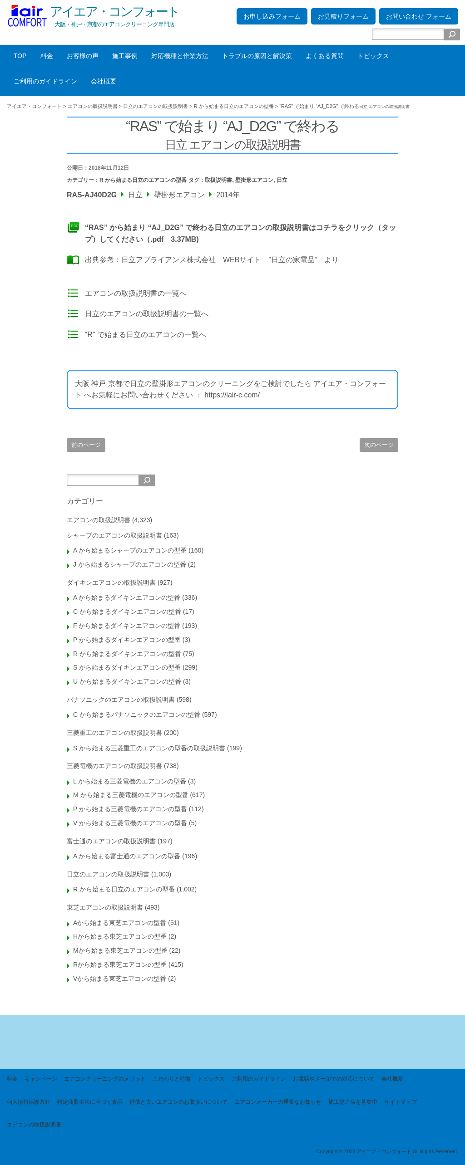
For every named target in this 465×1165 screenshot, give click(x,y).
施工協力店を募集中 (352, 1102)
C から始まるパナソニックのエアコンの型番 (136, 714)
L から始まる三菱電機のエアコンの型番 (129, 781)
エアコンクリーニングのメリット (105, 1079)
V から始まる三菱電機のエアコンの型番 (130, 823)
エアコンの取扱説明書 (98, 520)
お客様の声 (83, 55)
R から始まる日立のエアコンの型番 (143, 180)
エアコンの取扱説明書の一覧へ (136, 293)
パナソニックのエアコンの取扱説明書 (121, 699)
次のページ (379, 444)
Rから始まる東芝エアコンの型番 (120, 964)
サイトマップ (400, 1102)
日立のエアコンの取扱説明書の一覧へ (146, 314)
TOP (20, 55)
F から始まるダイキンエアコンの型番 (126, 625)
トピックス (373, 55)
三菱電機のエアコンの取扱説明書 (114, 765)
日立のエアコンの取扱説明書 (108, 874)
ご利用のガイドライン (45, 81)
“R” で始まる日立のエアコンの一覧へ (145, 334)
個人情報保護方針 (28, 1102)
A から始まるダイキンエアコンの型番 (126, 597)
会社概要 (103, 81)
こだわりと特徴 (172, 1079)
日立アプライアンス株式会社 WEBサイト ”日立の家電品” (219, 260)
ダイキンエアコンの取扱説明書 (111, 582)
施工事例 (125, 55)
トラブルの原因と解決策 (257, 55)
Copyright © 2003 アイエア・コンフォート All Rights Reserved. (387, 1151)
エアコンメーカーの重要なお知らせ (278, 1102)
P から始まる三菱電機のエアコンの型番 (130, 809)
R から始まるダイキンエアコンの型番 (127, 653)
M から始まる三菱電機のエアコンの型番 (130, 794)
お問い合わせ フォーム (418, 16)
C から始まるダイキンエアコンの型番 (127, 611)
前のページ (86, 444)
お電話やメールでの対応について (334, 1079)
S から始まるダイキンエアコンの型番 (127, 667)
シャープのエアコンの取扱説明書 (114, 535)
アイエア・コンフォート (114, 12)
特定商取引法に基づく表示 (90, 1102)
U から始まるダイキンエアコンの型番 (127, 681)
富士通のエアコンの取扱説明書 (111, 841)
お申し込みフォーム (272, 16)
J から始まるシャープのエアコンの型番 (129, 564)
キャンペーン (41, 1079)
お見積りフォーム (343, 16)
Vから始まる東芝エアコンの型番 (119, 978)
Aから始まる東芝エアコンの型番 (119, 922)
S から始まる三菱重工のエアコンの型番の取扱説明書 (149, 748)
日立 (282, 180)
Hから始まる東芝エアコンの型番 (120, 936)
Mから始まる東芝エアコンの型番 (120, 950)
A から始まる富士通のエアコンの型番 (126, 856)
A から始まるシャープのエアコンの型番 (130, 550)
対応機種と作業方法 (179, 55)
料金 (46, 55)
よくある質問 (325, 55)
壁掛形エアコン (254, 180)
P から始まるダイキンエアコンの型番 (127, 639)
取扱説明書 (218, 180)
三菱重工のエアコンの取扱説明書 (114, 732)
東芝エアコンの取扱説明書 (105, 907)
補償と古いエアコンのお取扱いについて (178, 1102)
